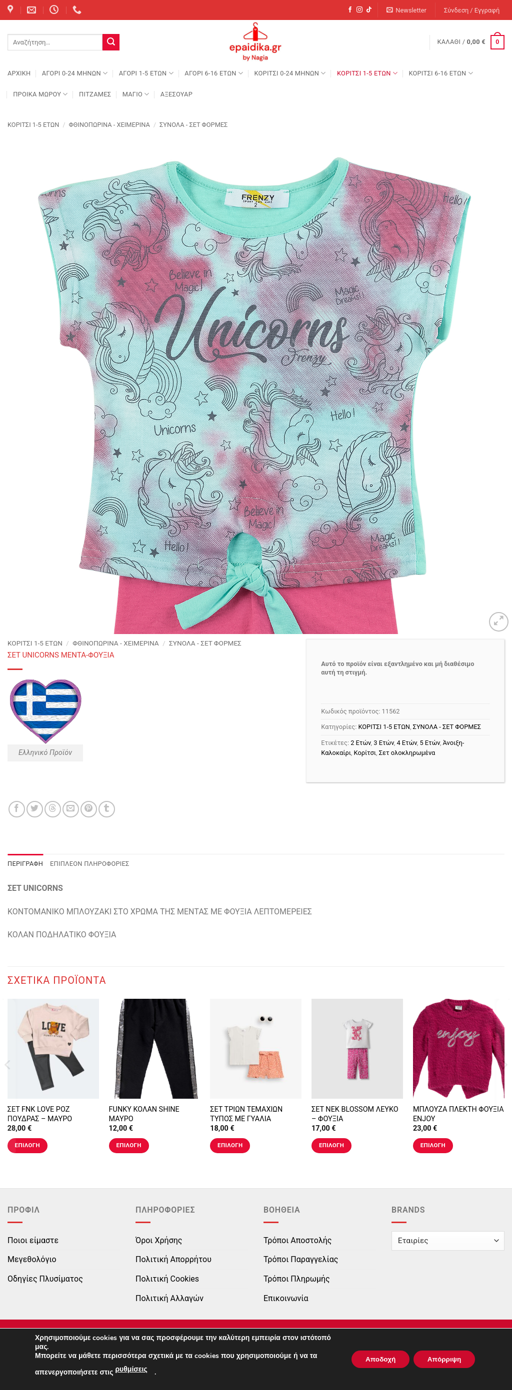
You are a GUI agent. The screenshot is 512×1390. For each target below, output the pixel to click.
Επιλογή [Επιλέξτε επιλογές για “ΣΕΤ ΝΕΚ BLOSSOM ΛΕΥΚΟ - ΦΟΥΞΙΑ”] (331, 1145)
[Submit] (111, 42)
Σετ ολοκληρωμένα (407, 752)
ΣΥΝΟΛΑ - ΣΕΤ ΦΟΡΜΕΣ (194, 124)
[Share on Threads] (52, 809)
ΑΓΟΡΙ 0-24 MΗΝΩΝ (75, 73)
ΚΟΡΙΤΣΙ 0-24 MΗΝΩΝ (290, 73)
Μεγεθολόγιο (32, 1259)
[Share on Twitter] (34, 809)
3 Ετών (384, 742)
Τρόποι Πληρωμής (297, 1279)
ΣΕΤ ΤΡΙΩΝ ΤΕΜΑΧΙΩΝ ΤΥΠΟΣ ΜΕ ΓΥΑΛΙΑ (246, 1114)
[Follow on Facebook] (350, 9)
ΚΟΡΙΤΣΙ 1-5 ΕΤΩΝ (367, 73)
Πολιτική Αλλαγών (170, 1298)
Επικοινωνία (286, 1298)
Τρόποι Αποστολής (298, 1240)
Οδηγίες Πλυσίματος (45, 1279)
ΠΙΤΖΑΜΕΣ (95, 94)
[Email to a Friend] (70, 809)
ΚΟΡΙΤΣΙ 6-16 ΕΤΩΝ (440, 73)
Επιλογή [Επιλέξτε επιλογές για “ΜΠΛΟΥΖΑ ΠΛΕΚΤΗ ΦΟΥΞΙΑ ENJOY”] (433, 1145)
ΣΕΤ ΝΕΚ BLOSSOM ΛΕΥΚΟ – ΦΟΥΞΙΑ (355, 1114)
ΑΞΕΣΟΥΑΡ (176, 94)
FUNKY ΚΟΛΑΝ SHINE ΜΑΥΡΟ (144, 1114)
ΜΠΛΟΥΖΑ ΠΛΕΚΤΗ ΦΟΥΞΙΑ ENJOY (458, 1114)
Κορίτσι (365, 752)
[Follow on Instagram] (359, 9)
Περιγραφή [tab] (25, 863)
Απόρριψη (442, 1359)
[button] (407, 10)
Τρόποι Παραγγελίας (301, 1259)
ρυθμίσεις (131, 1369)
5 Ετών (430, 742)
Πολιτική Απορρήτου (174, 1259)
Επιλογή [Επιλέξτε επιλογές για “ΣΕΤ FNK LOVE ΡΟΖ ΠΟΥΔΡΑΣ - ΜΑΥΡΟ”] (27, 1145)
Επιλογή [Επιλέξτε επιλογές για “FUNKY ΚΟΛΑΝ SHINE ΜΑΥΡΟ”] (128, 1145)
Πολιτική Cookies (167, 1279)
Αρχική (19, 73)
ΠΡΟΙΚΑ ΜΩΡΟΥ (40, 94)
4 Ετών (406, 742)
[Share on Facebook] (16, 809)
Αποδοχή (375, 1359)
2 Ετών (360, 742)
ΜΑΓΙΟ (136, 94)
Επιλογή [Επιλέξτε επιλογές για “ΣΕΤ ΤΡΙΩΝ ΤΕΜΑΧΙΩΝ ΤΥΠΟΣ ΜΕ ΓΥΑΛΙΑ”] (230, 1145)
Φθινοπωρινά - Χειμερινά (109, 124)
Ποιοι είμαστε (33, 1240)
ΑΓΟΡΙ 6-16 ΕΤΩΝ (213, 73)
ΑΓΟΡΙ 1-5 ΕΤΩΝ (146, 73)
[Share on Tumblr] (106, 809)
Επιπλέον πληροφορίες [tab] (90, 863)
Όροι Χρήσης (159, 1240)
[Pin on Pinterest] (88, 809)
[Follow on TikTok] (369, 9)
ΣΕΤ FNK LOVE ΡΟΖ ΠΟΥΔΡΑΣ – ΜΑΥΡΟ (40, 1114)
